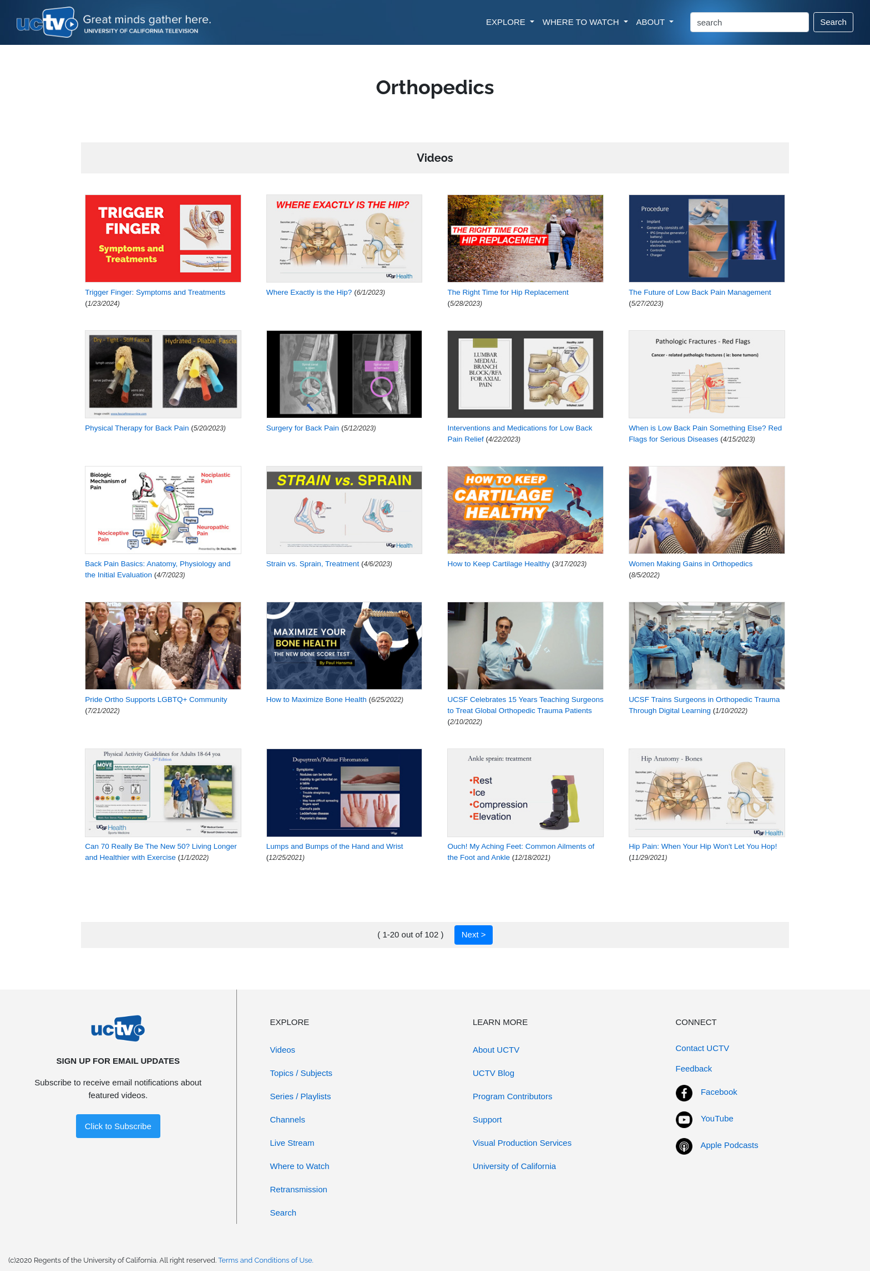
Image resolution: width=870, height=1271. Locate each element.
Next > (474, 934)
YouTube (717, 1118)
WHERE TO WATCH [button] (582, 22)
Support (487, 1119)
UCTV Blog (493, 1073)
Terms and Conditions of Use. (265, 1260)
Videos (283, 1049)
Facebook (719, 1091)
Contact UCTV (703, 1048)
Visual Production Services (522, 1142)
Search (833, 22)
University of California (514, 1166)
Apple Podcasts (729, 1145)
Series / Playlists (300, 1096)
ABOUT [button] (651, 22)
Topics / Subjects (301, 1073)
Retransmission (298, 1189)
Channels (287, 1119)
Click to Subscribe (118, 1126)
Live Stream (292, 1142)
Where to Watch (300, 1166)
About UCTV (496, 1049)
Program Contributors (512, 1096)
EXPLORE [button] (507, 22)
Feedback (694, 1068)
